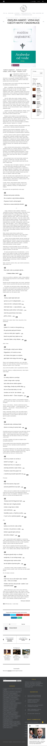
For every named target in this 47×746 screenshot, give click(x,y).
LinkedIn (14, 617)
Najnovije (23, 624)
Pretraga (34, 71)
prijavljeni (10, 670)
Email (19, 617)
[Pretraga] (41, 73)
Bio (9, 624)
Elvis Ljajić (39, 95)
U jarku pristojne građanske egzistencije (10, 639)
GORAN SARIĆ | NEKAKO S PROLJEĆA (26, 656)
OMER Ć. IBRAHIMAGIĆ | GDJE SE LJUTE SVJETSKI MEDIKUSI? (16, 657)
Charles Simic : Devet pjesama (23, 639)
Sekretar (38, 83)
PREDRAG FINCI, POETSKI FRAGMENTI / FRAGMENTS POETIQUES (7, 657)
